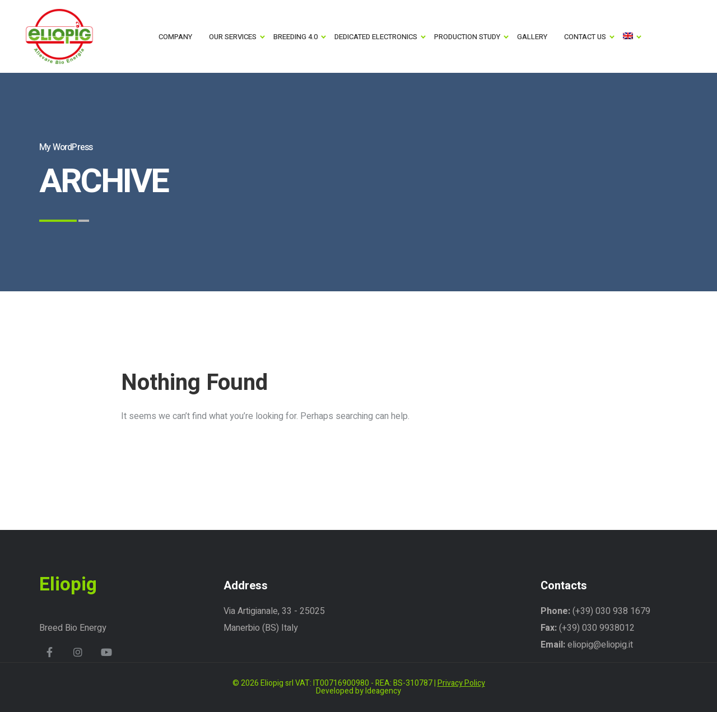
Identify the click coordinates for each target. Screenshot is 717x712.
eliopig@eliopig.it (600, 644)
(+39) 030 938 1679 (610, 611)
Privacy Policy (461, 683)
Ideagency (383, 691)
